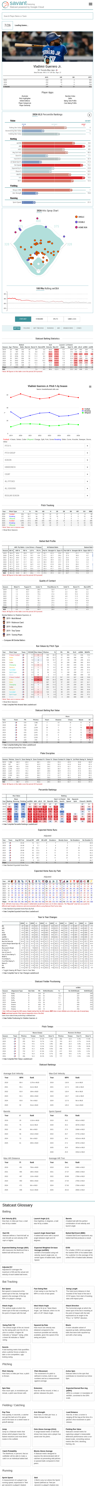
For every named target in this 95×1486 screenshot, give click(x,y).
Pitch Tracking (47, 505)
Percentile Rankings (48, 789)
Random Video (70, 96)
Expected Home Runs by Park (47, 871)
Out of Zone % (6, 952)
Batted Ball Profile (47, 541)
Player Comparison (25, 103)
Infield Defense (25, 101)
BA (3, 926)
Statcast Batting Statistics (47, 338)
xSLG (3, 933)
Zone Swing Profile (70, 103)
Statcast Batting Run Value (47, 710)
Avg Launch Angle (8, 948)
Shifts (70, 98)
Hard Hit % (5, 939)
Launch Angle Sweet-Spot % (11, 943)
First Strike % (6, 959)
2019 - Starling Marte (14, 626)
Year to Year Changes (47, 917)
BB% (3, 968)
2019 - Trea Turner (13, 630)
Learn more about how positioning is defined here (18, 1015)
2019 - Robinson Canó (15, 622)
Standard (39, 319)
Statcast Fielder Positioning (47, 981)
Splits (55, 319)
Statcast (23, 319)
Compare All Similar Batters (14, 640)
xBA (3, 928)
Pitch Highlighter (25, 98)
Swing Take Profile (70, 101)
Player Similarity (24, 105)
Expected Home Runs (47, 829)
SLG (3, 930)
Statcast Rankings (47, 1064)
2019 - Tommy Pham (14, 635)
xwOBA (4, 937)
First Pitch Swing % (8, 961)
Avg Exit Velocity (7, 941)
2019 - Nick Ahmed (13, 618)
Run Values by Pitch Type (47, 646)
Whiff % (4, 957)
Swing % (4, 963)
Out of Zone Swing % (8, 954)
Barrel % (4, 946)
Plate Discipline (47, 753)
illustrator (25, 96)
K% (3, 965)
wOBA (4, 935)
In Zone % (5, 950)
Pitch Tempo (47, 1026)
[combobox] (47, 15)
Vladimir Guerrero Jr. (47, 66)
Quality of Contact (47, 580)
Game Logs (72, 319)
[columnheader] (5, 346)
